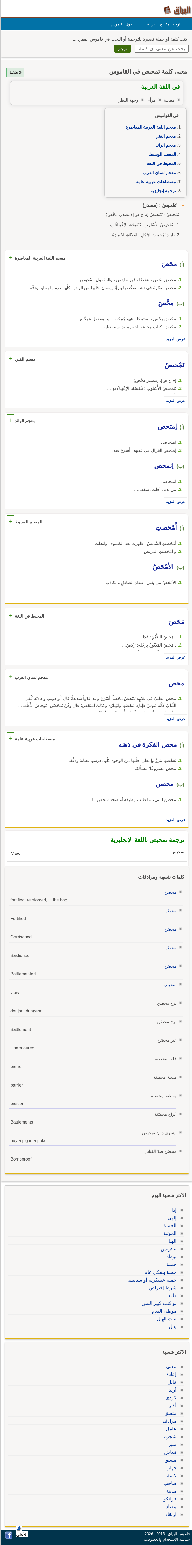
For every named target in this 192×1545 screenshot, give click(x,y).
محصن (170, 892)
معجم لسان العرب (158, 172)
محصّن (170, 910)
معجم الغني (164, 136)
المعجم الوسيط (161, 154)
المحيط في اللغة (160, 163)
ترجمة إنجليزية (162, 191)
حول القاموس (121, 24)
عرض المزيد (174, 339)
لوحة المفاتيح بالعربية (162, 24)
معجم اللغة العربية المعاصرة (150, 127)
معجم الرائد (165, 145)
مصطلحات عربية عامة (155, 181)
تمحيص (169, 984)
